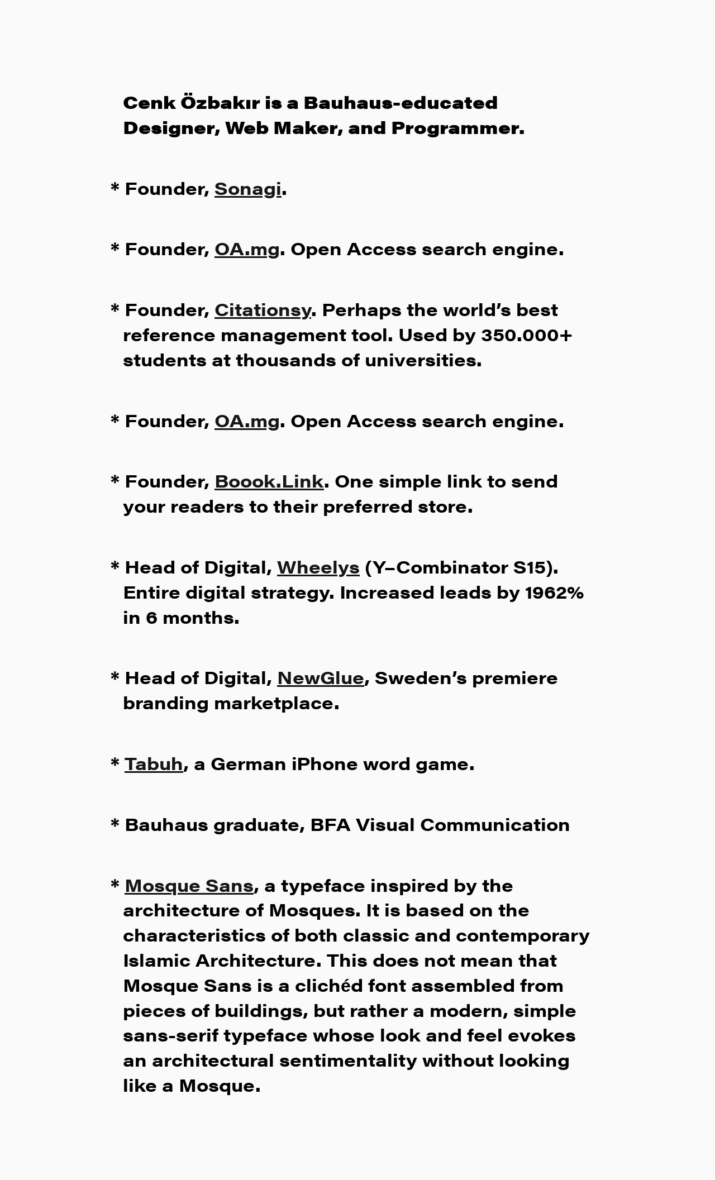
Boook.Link (269, 480)
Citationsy (262, 308)
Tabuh (154, 762)
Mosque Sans (189, 884)
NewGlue (320, 676)
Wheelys (318, 566)
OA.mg (247, 247)
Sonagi (248, 187)
